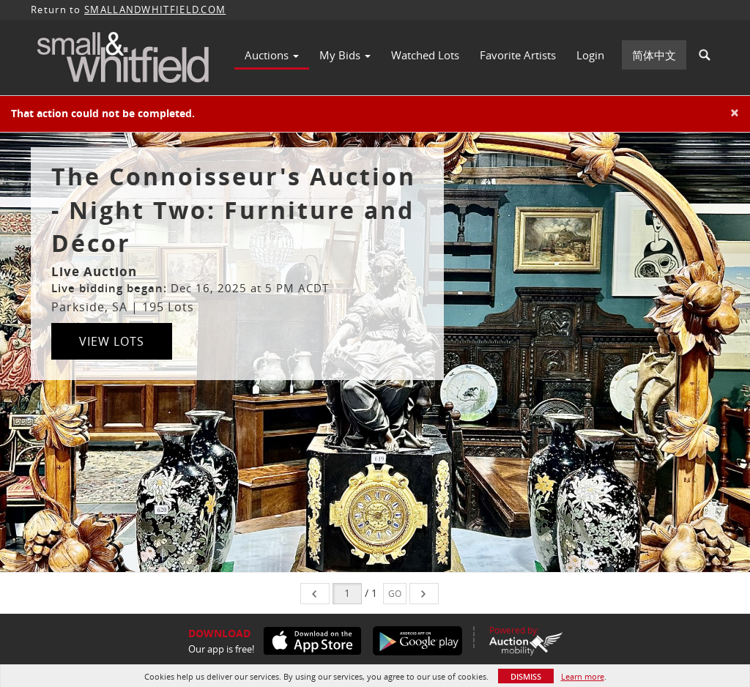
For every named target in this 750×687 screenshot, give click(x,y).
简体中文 (654, 55)
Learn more (582, 676)
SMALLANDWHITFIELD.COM (155, 9)
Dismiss (525, 676)
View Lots (111, 341)
